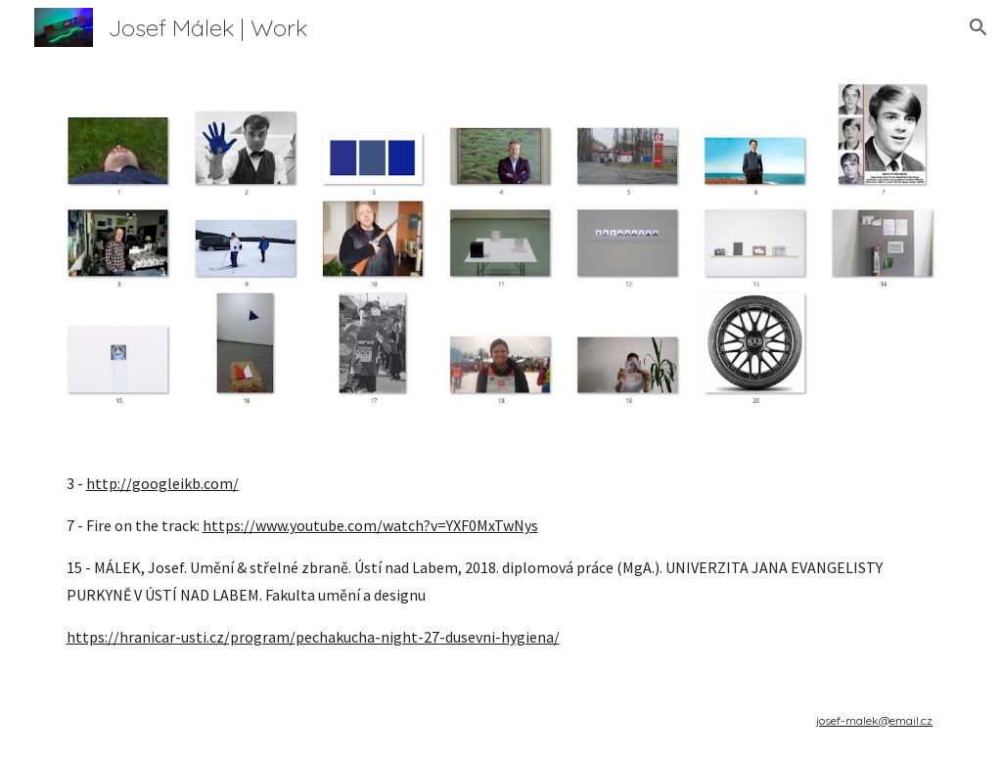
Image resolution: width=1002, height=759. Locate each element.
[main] (501, 560)
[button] (978, 27)
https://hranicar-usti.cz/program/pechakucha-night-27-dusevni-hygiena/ (313, 637)
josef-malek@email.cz (874, 720)
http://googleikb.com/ (162, 483)
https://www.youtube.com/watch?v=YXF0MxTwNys (370, 525)
